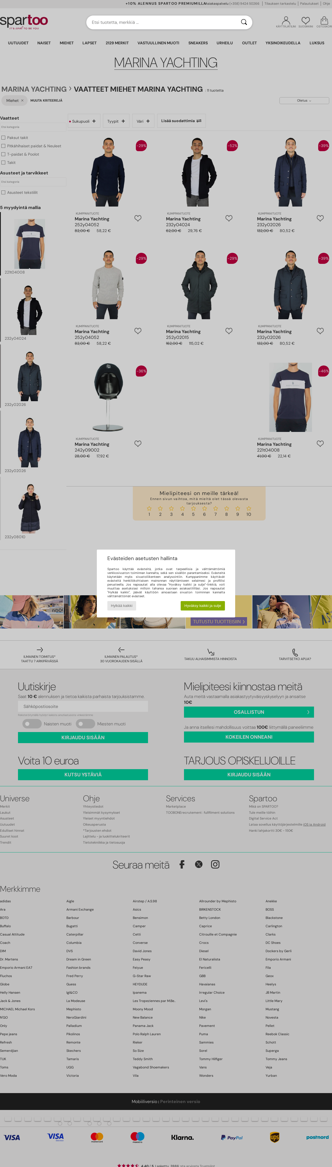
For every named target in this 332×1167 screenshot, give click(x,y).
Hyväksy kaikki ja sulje (203, 606)
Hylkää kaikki (122, 606)
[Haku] (244, 22)
